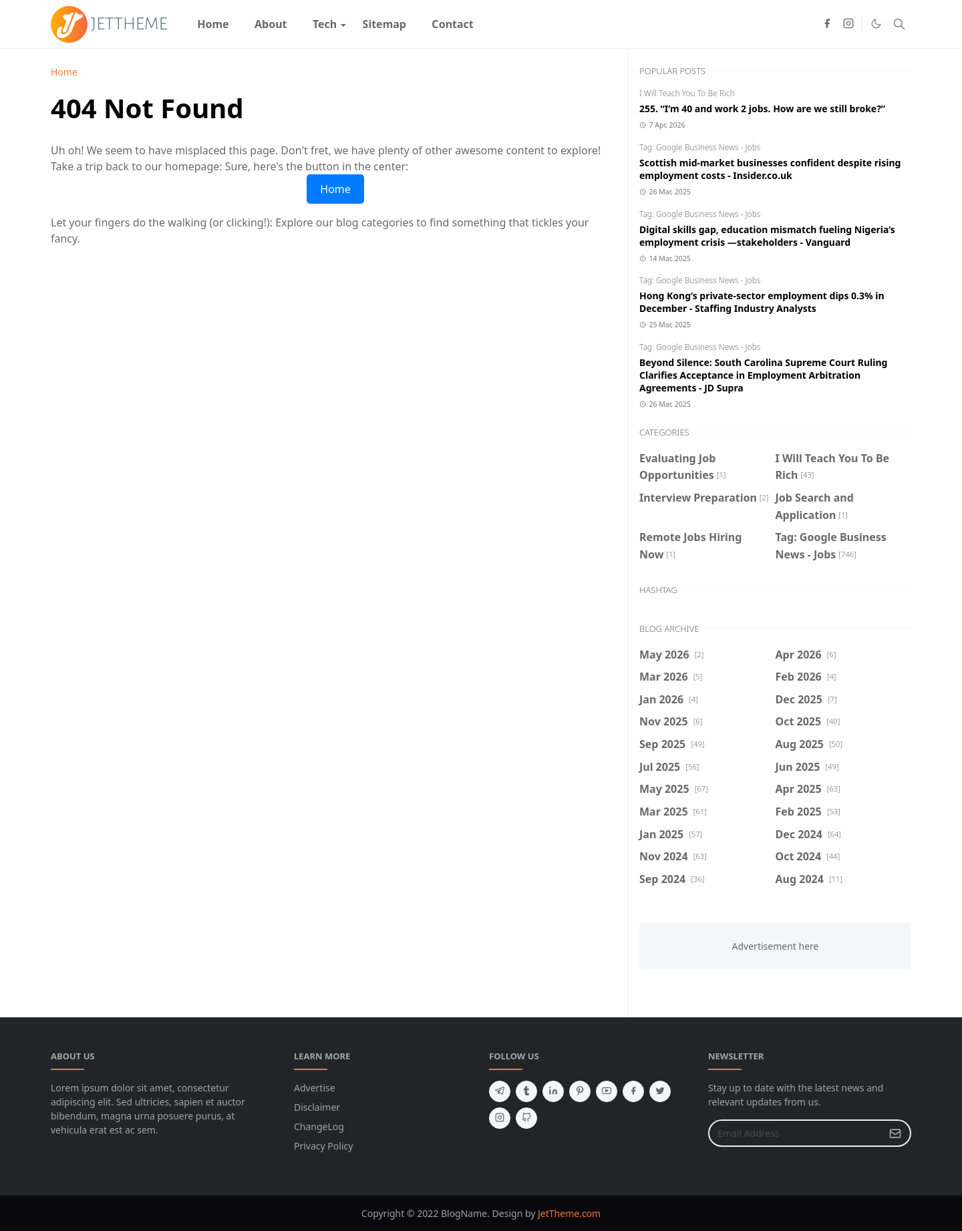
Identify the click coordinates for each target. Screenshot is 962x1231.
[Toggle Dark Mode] (876, 24)
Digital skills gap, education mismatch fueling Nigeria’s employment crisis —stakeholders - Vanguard (767, 235)
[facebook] (827, 24)
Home (335, 189)
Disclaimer (317, 1107)
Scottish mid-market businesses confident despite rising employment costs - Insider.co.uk (770, 169)
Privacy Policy (323, 1145)
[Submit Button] (895, 1133)
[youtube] (606, 1091)
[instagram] (848, 24)
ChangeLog (319, 1126)
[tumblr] (526, 1091)
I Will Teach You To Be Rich (687, 93)
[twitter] (660, 1091)
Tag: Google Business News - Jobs (699, 147)
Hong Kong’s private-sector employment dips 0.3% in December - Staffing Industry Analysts (762, 302)
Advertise (314, 1087)
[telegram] (499, 1091)
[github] (526, 1118)
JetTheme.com (569, 1213)
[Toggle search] (899, 24)
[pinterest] (580, 1091)
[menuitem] (213, 24)
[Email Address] (795, 1133)
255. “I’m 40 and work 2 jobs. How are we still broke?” (762, 108)
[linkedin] (553, 1091)
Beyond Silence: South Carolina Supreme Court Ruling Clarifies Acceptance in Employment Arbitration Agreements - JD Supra (763, 375)
